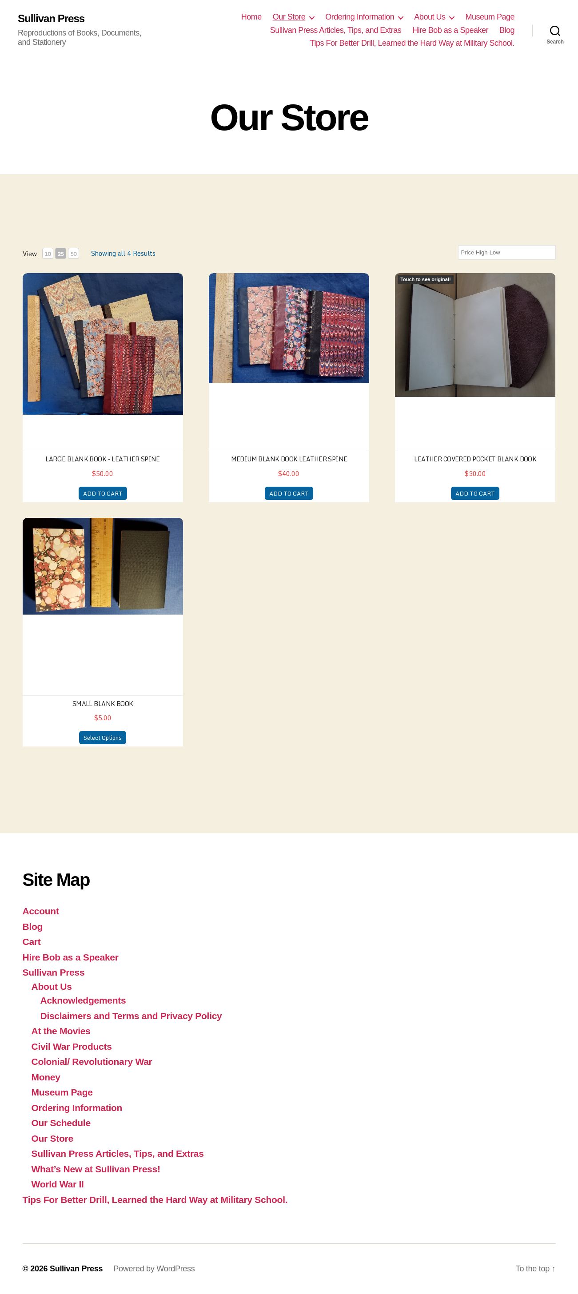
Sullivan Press (51, 18)
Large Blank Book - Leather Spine (102, 459)
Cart (32, 942)
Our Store (289, 16)
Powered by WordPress (154, 1268)
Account (41, 911)
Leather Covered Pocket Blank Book (475, 459)
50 (73, 254)
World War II (58, 1184)
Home (251, 16)
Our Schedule (61, 1123)
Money (46, 1077)
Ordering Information (359, 16)
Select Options (103, 737)
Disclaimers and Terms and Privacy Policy (131, 1016)
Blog (506, 30)
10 (47, 254)
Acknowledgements (83, 1000)
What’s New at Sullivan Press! (96, 1169)
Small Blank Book (102, 704)
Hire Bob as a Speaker (450, 30)
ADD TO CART (103, 493)
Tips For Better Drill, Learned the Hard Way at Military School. (412, 43)
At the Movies (61, 1031)
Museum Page (489, 16)
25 (60, 254)
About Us (429, 16)
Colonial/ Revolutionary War (92, 1061)
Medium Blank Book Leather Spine (289, 459)
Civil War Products (72, 1046)
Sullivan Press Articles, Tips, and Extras (336, 30)
